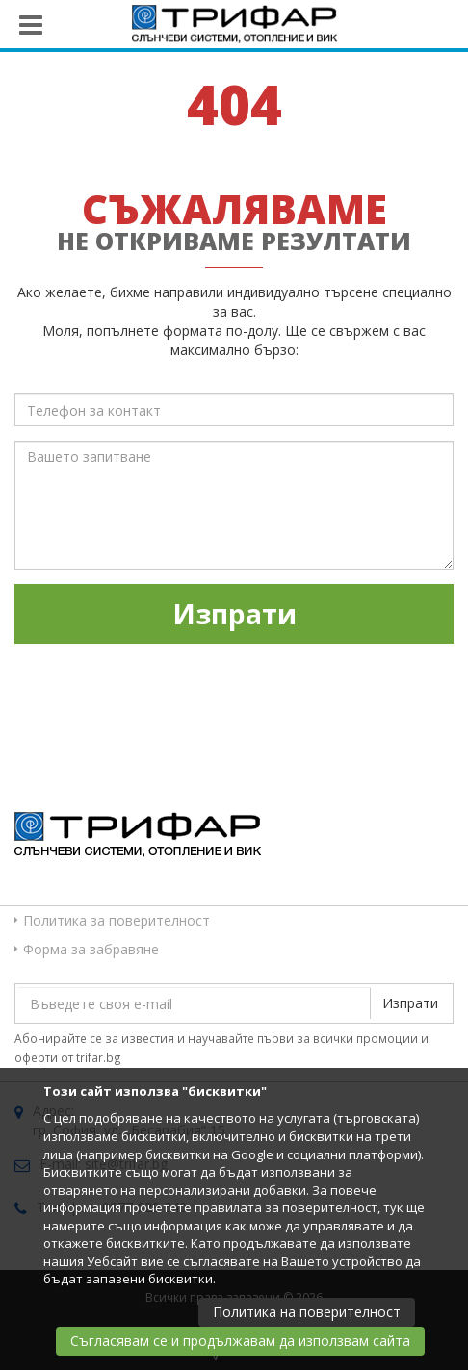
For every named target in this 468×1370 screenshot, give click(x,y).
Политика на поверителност (307, 1312)
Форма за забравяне (91, 949)
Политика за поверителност (116, 920)
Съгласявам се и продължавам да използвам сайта (240, 1341)
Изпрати (234, 614)
